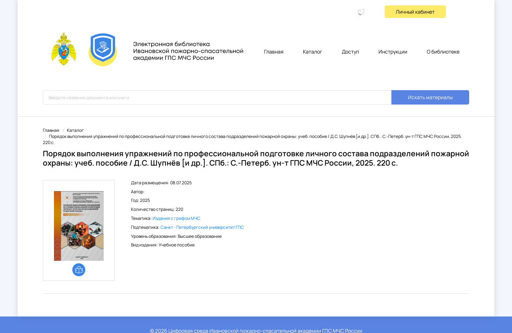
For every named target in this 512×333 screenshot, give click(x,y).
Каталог (312, 51)
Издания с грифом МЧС (176, 218)
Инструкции (393, 51)
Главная (274, 51)
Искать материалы (430, 97)
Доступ (350, 51)
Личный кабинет (415, 11)
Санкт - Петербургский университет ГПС (202, 227)
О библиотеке (443, 51)
